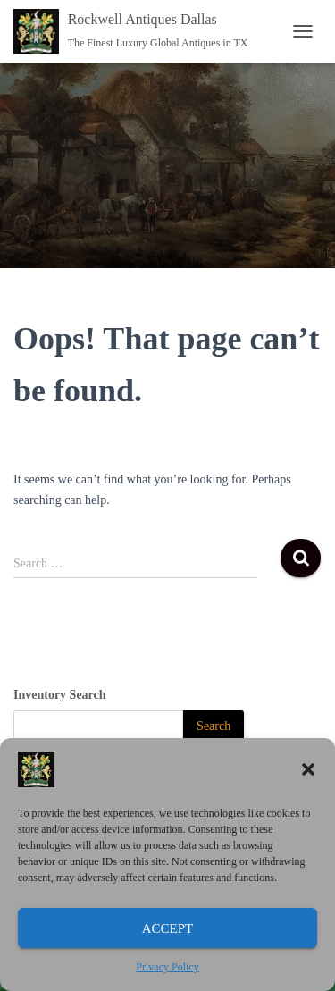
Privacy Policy (167, 967)
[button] (308, 769)
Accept (168, 928)
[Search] (213, 726)
